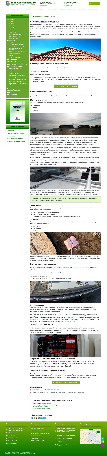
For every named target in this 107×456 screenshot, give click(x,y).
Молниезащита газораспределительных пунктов (46, 405)
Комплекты (12, 25)
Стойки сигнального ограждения (16, 63)
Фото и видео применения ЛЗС (16, 81)
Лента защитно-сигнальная (14, 66)
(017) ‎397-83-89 (68, 3)
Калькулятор (12, 30)
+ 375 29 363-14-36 (12, 440)
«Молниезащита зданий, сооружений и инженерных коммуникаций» (65, 392)
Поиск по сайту (93, 9)
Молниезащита (11, 40)
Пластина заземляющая (15, 34)
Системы (11, 21)
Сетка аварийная (11, 61)
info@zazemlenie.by (69, 5)
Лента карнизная (11, 96)
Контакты (81, 9)
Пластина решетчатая (14, 36)
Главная (12, 9)
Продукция (27, 9)
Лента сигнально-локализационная (17, 64)
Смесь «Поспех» (13, 32)
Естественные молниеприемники (42, 408)
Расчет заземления (13, 38)
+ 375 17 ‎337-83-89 (12, 435)
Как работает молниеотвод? (41, 406)
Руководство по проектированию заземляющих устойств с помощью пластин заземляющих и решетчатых (66, 431)
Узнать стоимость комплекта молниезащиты (66, 382)
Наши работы (12, 27)
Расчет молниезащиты (14, 57)
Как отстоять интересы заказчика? (17, 79)
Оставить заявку (94, 3)
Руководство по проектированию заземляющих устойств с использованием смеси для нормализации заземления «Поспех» (66, 438)
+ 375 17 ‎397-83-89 (12, 433)
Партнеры (62, 9)
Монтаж (11, 55)
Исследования (39, 9)
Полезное (71, 9)
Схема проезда (43, 5)
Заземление (10, 19)
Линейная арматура (12, 89)
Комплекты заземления (37, 428)
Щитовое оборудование (13, 90)
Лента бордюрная (12, 94)
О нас (19, 9)
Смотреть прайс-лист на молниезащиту (66, 86)
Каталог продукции (37, 389)
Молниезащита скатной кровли (42, 403)
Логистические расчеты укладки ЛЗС (18, 87)
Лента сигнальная (12, 59)
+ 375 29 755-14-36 (12, 438)
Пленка (9, 92)
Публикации (51, 9)
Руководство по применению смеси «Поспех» (66, 444)
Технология (11, 23)
